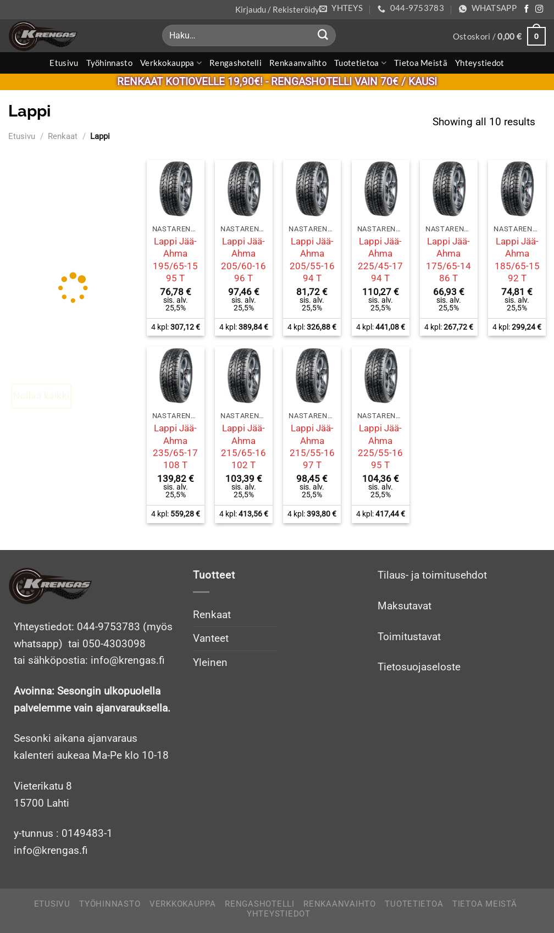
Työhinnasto (109, 63)
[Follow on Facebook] (526, 9)
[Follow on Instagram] (539, 9)
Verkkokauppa (171, 63)
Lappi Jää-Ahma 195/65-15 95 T (175, 260)
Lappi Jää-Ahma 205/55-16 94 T (312, 260)
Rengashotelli (235, 63)
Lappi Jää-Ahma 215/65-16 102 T (243, 446)
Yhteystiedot (480, 63)
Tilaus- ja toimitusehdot (432, 575)
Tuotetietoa (360, 63)
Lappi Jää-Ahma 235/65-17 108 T (175, 446)
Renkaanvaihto (297, 63)
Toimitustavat (409, 636)
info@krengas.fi (51, 850)
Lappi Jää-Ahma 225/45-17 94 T (380, 260)
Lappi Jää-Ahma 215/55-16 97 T (312, 446)
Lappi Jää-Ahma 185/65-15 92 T (517, 260)
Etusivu (63, 63)
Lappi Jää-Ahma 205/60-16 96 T (243, 260)
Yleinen (210, 662)
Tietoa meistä (420, 63)
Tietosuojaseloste (419, 666)
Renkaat (62, 136)
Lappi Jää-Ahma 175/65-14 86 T (448, 260)
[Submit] (323, 36)
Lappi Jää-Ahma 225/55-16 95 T (380, 446)
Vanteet (211, 638)
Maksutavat (404, 605)
